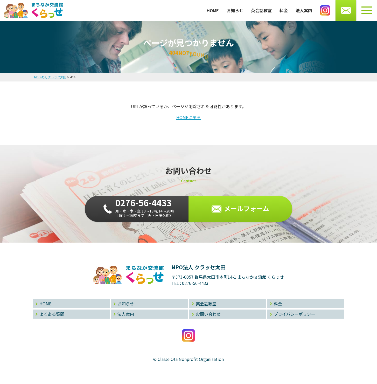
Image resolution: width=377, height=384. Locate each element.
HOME (213, 10)
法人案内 (304, 10)
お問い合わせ (208, 314)
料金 (284, 10)
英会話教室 (261, 10)
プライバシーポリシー (294, 314)
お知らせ (235, 10)
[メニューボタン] (366, 10)
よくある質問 (51, 314)
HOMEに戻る (188, 117)
